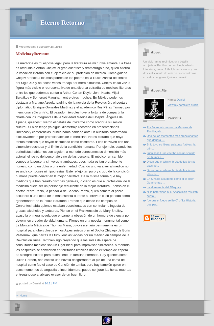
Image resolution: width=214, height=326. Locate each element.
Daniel (181, 99)
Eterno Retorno (62, 22)
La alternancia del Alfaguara (164, 187)
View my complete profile (183, 104)
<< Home (21, 295)
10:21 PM (51, 283)
